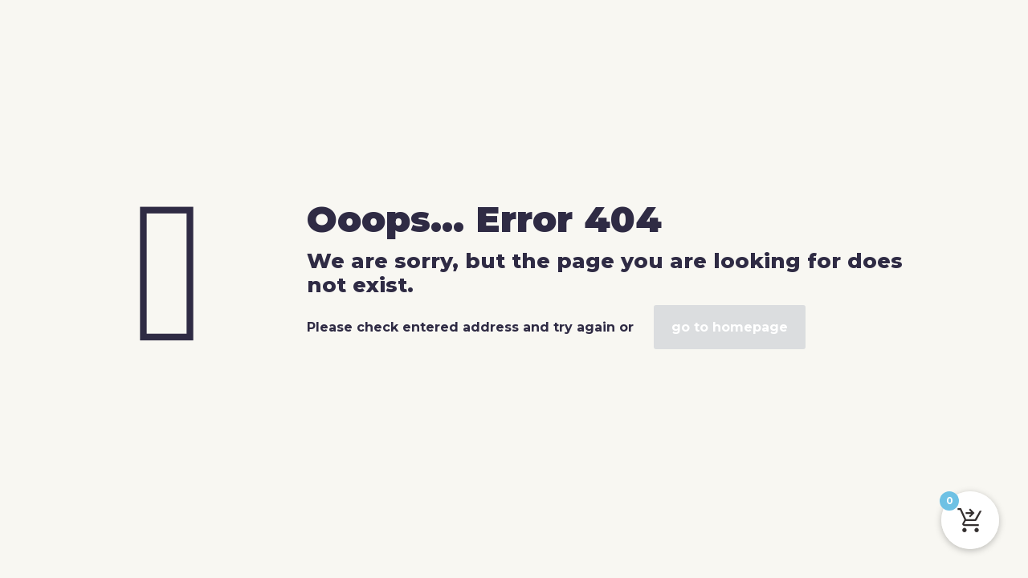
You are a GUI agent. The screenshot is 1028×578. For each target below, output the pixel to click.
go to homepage (729, 327)
